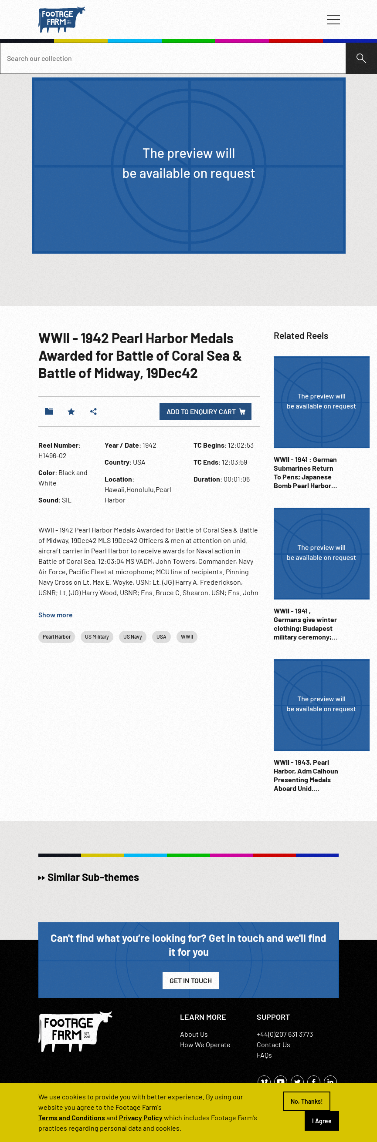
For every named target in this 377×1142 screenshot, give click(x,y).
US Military (97, 636)
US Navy (132, 636)
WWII (187, 636)
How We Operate (205, 1044)
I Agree (322, 1121)
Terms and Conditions (71, 1117)
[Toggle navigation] (333, 19)
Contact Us (273, 1044)
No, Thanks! (307, 1101)
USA (161, 636)
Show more (55, 614)
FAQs (264, 1055)
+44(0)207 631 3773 (285, 1034)
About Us (194, 1034)
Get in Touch (191, 980)
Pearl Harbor (57, 636)
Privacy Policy (141, 1117)
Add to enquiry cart (201, 411)
